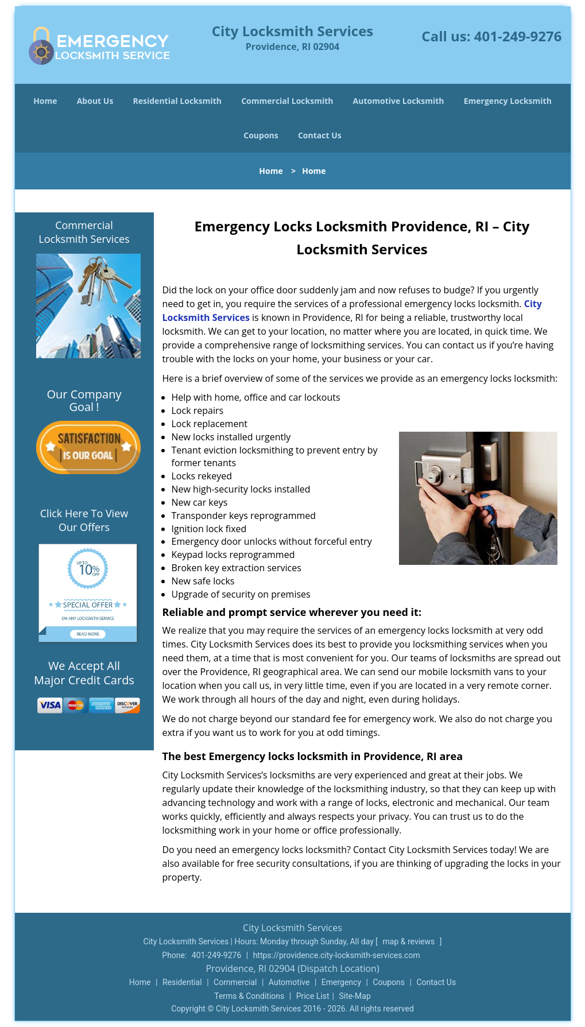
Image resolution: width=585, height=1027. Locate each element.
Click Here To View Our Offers (84, 520)
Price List (313, 996)
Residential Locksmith (177, 100)
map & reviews (410, 941)
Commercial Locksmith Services (83, 232)
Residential (182, 982)
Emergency (341, 982)
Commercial (235, 982)
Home (45, 100)
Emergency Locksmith (508, 100)
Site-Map (355, 996)
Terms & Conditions (249, 996)
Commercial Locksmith (287, 100)
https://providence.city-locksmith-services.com (336, 955)
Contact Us (320, 135)
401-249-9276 (518, 35)
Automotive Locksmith (398, 100)
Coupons (260, 135)
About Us (95, 100)
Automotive (289, 982)
